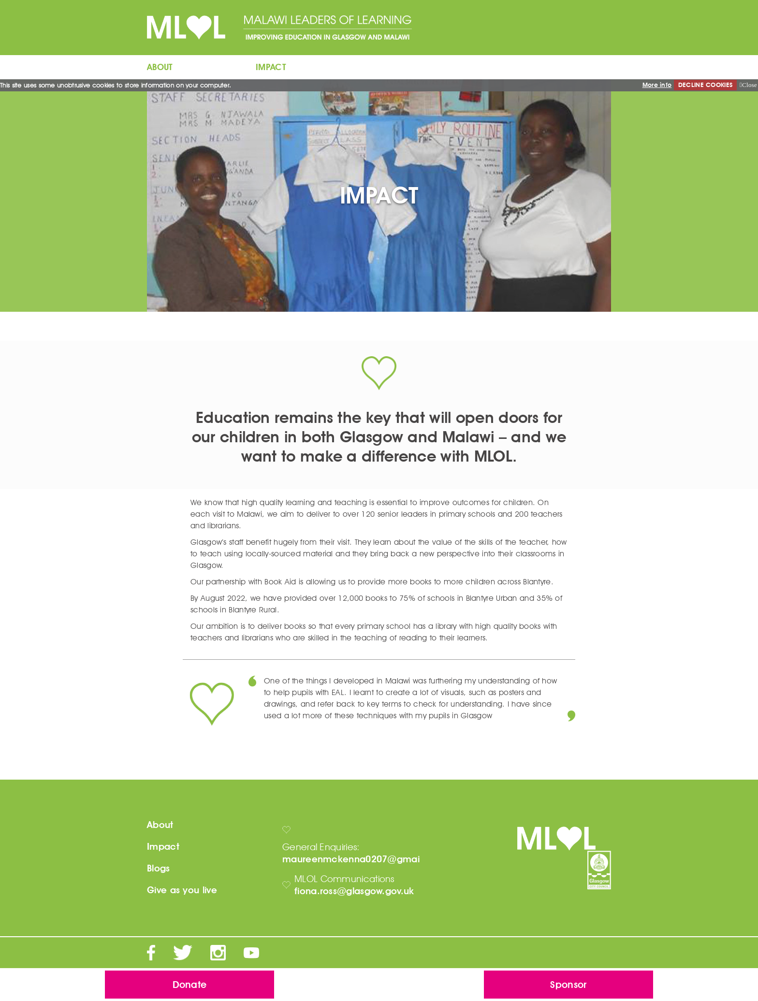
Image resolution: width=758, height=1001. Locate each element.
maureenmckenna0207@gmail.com (363, 859)
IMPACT (271, 67)
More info (657, 84)
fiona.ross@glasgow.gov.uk (354, 891)
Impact (163, 846)
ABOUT (160, 67)
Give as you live (182, 890)
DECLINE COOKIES (705, 84)
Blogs (158, 868)
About (160, 824)
